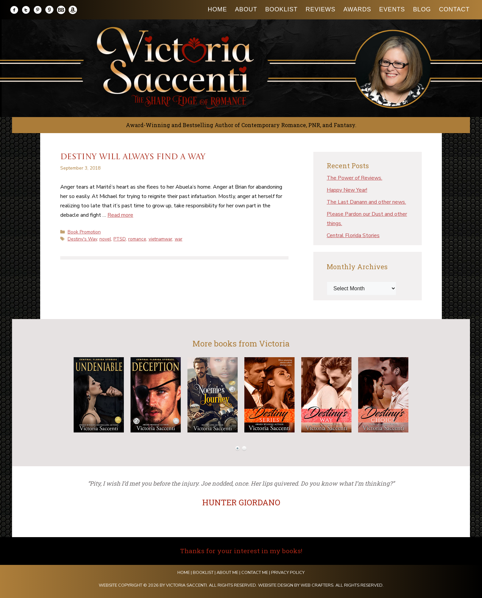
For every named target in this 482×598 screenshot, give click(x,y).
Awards (357, 9)
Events (392, 9)
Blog (422, 9)
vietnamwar (160, 239)
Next (419, 395)
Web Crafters (317, 585)
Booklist (281, 9)
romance (137, 239)
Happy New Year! (347, 190)
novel (105, 239)
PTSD (119, 239)
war (178, 239)
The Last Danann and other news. (366, 202)
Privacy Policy (288, 573)
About (246, 9)
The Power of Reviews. (354, 178)
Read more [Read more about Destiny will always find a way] (120, 215)
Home (217, 9)
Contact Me (254, 573)
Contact (454, 9)
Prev (62, 395)
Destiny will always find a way (133, 157)
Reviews (320, 9)
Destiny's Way (82, 239)
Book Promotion (84, 232)
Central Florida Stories (353, 235)
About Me (227, 573)
